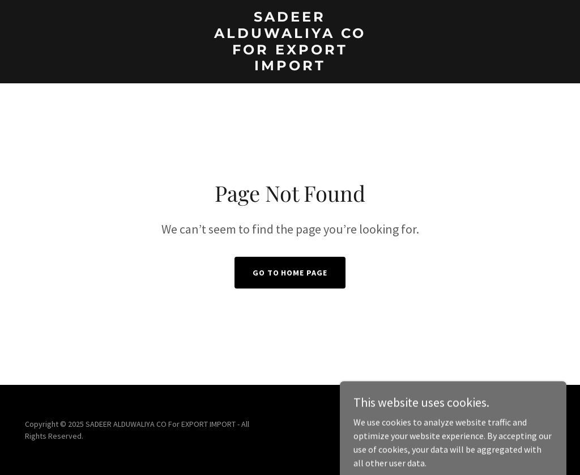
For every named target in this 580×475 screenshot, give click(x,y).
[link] (289, 67)
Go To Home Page (290, 273)
